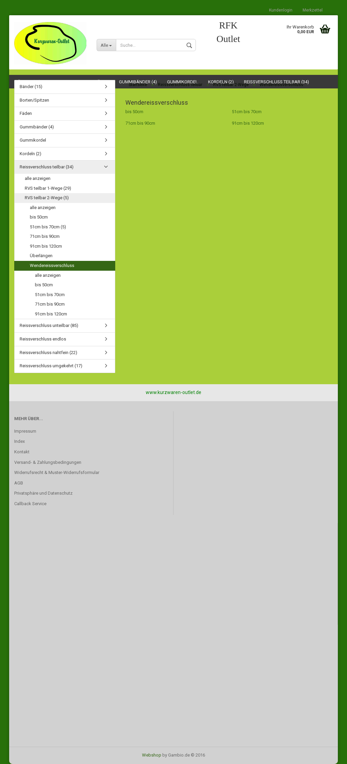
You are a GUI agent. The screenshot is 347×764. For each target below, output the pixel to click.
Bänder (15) (31, 86)
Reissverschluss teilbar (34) (47, 166)
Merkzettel (313, 10)
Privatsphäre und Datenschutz (43, 493)
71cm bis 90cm (140, 123)
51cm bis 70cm (247, 111)
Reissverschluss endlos (43, 339)
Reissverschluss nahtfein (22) (48, 352)
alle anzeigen (37, 178)
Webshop (151, 755)
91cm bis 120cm (248, 123)
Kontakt (21, 451)
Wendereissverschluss (52, 265)
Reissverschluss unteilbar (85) (49, 325)
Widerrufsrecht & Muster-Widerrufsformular (56, 472)
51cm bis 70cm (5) (48, 226)
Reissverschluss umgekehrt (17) (51, 365)
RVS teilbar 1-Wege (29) (48, 188)
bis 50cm (134, 111)
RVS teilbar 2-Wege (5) (47, 197)
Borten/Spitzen (34, 100)
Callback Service (30, 503)
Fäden (26, 113)
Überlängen (41, 255)
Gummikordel (33, 140)
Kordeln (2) (30, 153)
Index (19, 441)
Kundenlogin (280, 10)
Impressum (25, 431)
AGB (18, 483)
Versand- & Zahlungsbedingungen (47, 462)
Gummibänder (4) (37, 126)
